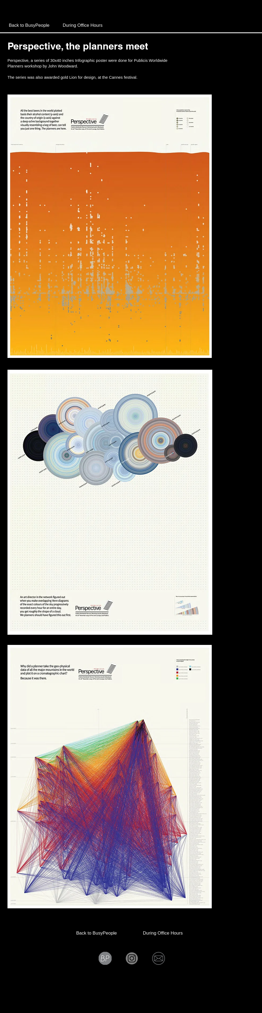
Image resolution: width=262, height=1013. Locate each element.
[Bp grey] (105, 958)
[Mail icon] (158, 958)
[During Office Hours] (82, 25)
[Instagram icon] (131, 958)
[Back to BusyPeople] (29, 25)
